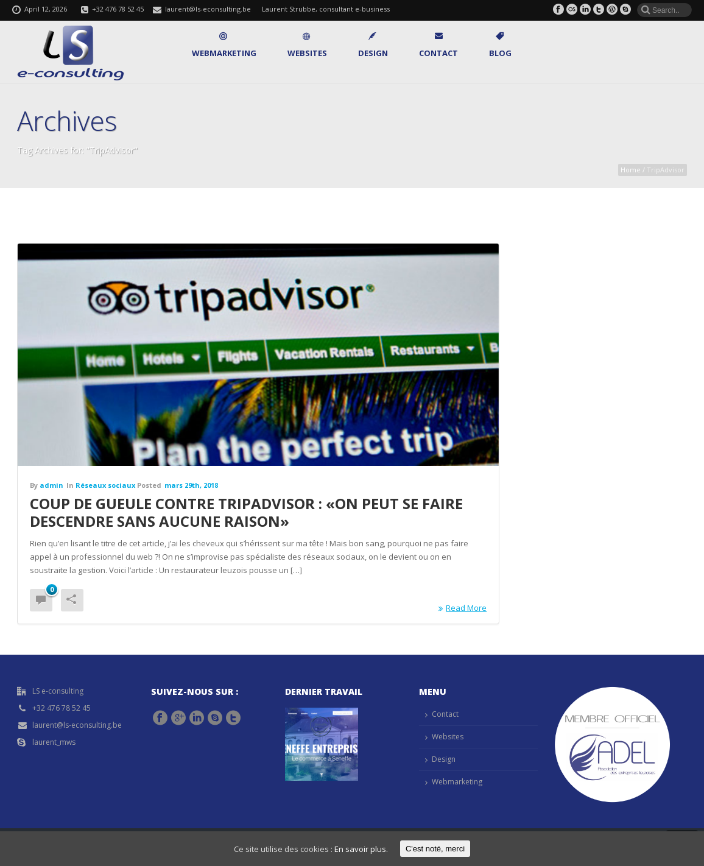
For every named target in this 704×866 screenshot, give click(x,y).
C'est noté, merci (435, 848)
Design (373, 45)
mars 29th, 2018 (191, 485)
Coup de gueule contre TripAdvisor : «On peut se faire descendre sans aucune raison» (246, 512)
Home (631, 169)
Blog (500, 45)
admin (51, 485)
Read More (462, 607)
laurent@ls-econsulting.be (208, 8)
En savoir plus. (361, 848)
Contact (438, 45)
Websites (307, 45)
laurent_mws (54, 742)
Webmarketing (224, 45)
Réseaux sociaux (105, 485)
